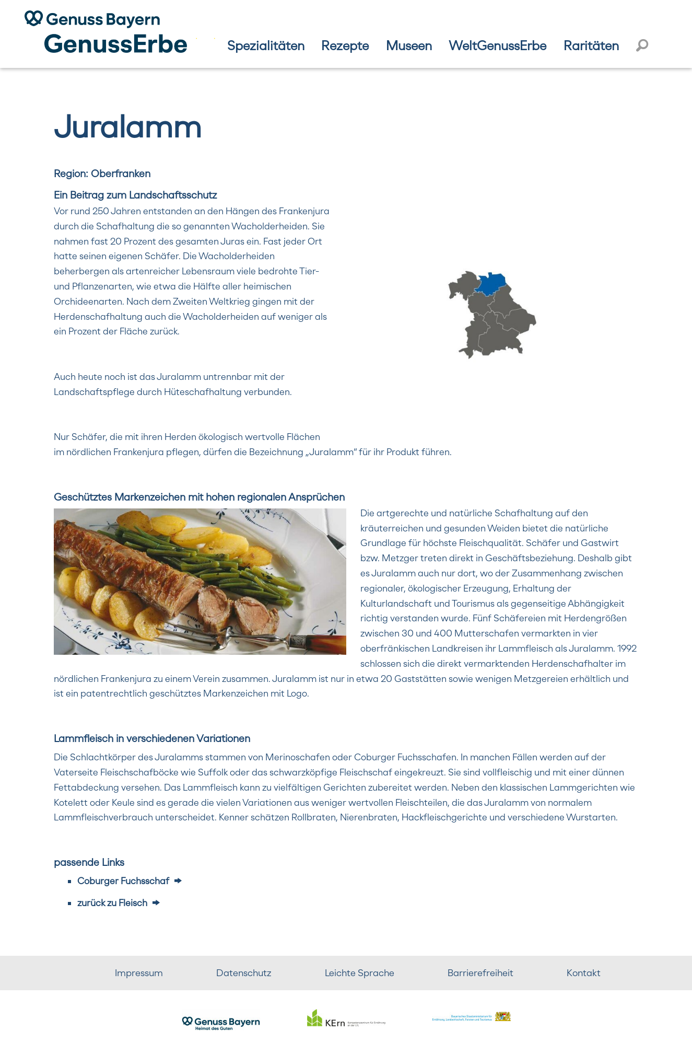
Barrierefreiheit (480, 973)
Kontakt (584, 973)
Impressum (139, 973)
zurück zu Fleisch (112, 903)
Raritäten (591, 45)
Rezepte (345, 45)
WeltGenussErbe (497, 45)
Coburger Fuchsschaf (123, 881)
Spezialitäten (265, 45)
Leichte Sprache (359, 973)
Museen (409, 45)
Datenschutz (244, 973)
